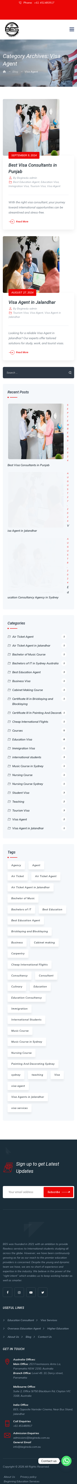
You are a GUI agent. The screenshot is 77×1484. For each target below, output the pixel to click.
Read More (22, 216)
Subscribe (54, 1186)
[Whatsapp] (66, 1461)
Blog (28, 1331)
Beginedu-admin (27, 172)
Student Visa (39, 787)
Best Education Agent (26, 176)
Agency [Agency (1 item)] (16, 859)
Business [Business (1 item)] (17, 937)
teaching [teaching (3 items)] (37, 1069)
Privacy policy (28, 1471)
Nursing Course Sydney (39, 778)
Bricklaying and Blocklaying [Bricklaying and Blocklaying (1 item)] (29, 926)
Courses (39, 725)
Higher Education (58, 1323)
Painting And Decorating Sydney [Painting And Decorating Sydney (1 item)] (33, 1058)
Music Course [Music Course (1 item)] (20, 1025)
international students (39, 751)
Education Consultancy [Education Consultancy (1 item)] (26, 992)
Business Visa (39, 675)
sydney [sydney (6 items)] (16, 1069)
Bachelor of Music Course (39, 649)
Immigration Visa (18, 181)
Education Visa (50, 176)
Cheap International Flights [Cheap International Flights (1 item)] (29, 959)
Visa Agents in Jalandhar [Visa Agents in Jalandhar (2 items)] (27, 1091)
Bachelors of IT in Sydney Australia (39, 658)
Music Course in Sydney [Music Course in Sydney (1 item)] (26, 1036)
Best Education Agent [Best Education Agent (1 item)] (25, 915)
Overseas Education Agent (24, 1323)
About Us (13, 1331)
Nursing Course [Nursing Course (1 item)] (21, 1047)
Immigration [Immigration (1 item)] (19, 1003)
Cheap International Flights (39, 716)
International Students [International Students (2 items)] (26, 1014)
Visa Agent (53, 181)
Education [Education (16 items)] (40, 981)
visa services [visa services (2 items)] (19, 1102)
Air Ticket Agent (39, 631)
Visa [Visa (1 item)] (57, 1069)
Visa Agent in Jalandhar (31, 297)
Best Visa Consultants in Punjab (28, 460)
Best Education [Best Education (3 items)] (52, 904)
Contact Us (45, 1331)
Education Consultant (21, 1315)
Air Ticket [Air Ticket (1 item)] (17, 870)
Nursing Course (39, 769)
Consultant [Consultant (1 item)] (46, 970)
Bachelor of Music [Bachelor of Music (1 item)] (23, 892)
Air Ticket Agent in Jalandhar (39, 640)
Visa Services (49, 1315)
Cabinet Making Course (39, 684)
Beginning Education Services (21, 1476)
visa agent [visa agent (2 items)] (18, 1080)
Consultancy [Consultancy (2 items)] (19, 970)
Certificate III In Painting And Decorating (39, 707)
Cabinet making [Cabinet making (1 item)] (44, 937)
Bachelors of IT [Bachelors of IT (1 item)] (21, 904)
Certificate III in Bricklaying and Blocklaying (39, 695)
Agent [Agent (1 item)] (36, 859)
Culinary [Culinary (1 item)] (16, 981)
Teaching (39, 796)
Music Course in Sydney (39, 760)
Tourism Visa (38, 181)
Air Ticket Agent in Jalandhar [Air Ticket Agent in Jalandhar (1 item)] (30, 882)
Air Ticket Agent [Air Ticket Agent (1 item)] (46, 870)
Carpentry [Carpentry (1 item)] (18, 948)
